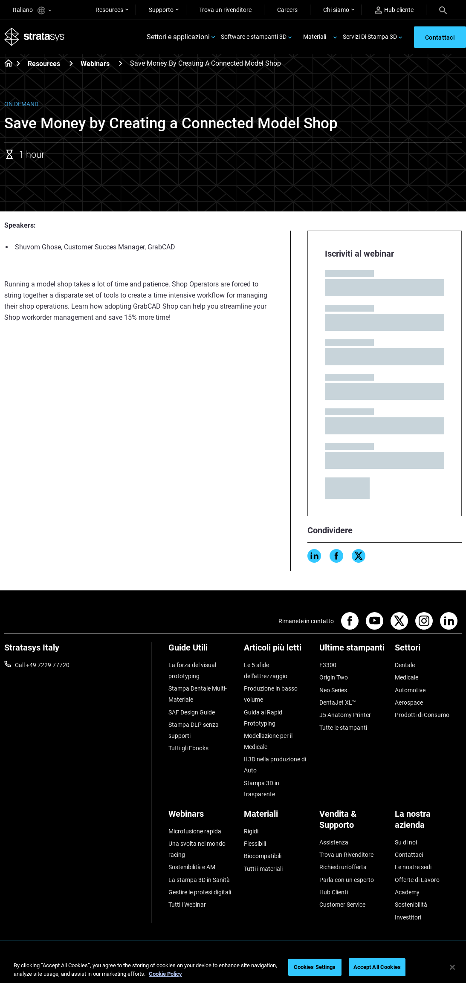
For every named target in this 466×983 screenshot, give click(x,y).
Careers (287, 9)
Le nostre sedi (413, 867)
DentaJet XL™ (337, 702)
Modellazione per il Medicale (268, 741)
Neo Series (333, 690)
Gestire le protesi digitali (199, 892)
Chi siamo (336, 9)
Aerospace (409, 702)
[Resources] (71, 63)
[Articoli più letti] (277, 650)
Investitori (408, 917)
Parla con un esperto (346, 879)
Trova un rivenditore (225, 9)
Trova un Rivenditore (346, 854)
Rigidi (251, 831)
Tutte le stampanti (343, 727)
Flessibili (255, 843)
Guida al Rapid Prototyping (263, 718)
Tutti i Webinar (187, 904)
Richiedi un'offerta (343, 867)
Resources (109, 9)
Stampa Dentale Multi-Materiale (197, 694)
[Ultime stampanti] (352, 650)
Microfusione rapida (194, 831)
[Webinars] (120, 63)
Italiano (32, 10)
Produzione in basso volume (271, 694)
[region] (233, 968)
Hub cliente (394, 10)
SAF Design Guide (191, 712)
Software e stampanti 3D (254, 36)
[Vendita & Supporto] (352, 822)
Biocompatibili (262, 856)
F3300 (327, 665)
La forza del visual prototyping (192, 670)
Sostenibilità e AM (191, 867)
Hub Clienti (333, 892)
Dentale (405, 665)
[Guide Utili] (201, 650)
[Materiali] (277, 817)
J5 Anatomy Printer (345, 714)
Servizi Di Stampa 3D (370, 36)
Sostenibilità (411, 904)
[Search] (443, 10)
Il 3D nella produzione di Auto (275, 765)
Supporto (161, 9)
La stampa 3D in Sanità (199, 879)
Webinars (95, 64)
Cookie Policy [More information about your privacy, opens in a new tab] (165, 974)
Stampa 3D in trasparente (261, 789)
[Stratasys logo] (34, 37)
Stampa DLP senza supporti (193, 730)
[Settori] (428, 650)
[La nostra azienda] (428, 822)
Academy (407, 892)
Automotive (410, 690)
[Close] (452, 967)
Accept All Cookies (377, 967)
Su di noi (406, 842)
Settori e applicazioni (178, 37)
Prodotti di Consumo (422, 714)
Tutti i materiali (263, 868)
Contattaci (409, 854)
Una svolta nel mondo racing (197, 849)
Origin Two (333, 677)
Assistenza (333, 842)
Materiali (314, 36)
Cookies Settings (315, 967)
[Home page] (5, 63)
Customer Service (342, 904)
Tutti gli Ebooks (188, 748)
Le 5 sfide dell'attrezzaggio (265, 670)
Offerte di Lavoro (417, 879)
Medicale (406, 677)
